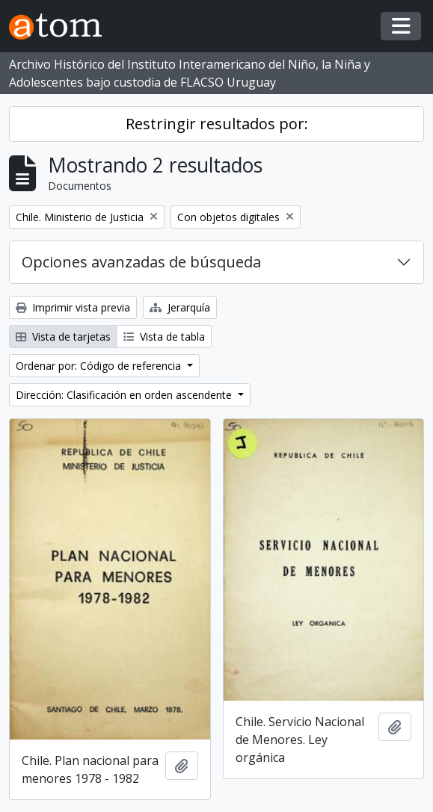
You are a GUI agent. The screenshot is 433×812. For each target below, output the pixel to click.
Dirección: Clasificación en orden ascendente (125, 395)
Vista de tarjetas (63, 336)
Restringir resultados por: (217, 124)
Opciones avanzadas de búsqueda (141, 262)
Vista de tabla (164, 336)
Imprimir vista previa (73, 307)
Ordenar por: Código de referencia (100, 366)
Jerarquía (180, 307)
